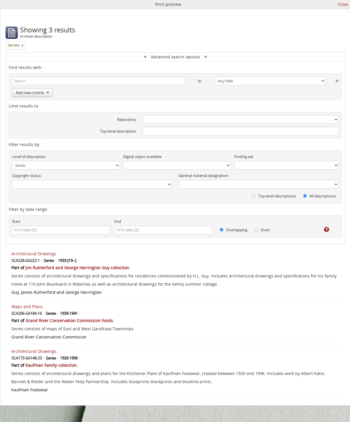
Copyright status (26, 175)
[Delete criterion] (332, 80)
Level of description (29, 156)
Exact (262, 229)
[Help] (322, 229)
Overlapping (233, 229)
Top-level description (118, 131)
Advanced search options (175, 57)
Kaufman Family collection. (51, 365)
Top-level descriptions (274, 196)
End (117, 221)
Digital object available (142, 156)
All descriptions (319, 196)
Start (16, 221)
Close (343, 4)
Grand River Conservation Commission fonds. (69, 320)
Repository (126, 119)
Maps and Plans (27, 306)
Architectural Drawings (33, 253)
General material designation (203, 175)
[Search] (98, 81)
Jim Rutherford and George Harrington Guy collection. (77, 267)
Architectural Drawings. (34, 351)
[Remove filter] (22, 45)
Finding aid (243, 156)
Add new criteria (32, 92)
